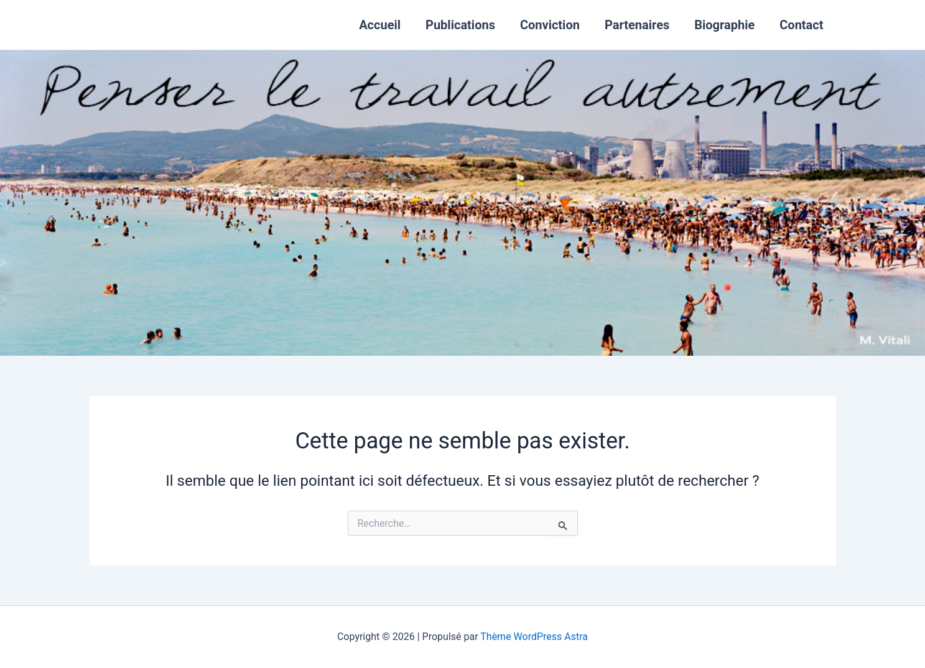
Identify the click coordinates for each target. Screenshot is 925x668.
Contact (801, 24)
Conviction (550, 24)
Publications (460, 24)
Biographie (724, 24)
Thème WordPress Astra (534, 636)
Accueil (380, 24)
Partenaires (637, 24)
